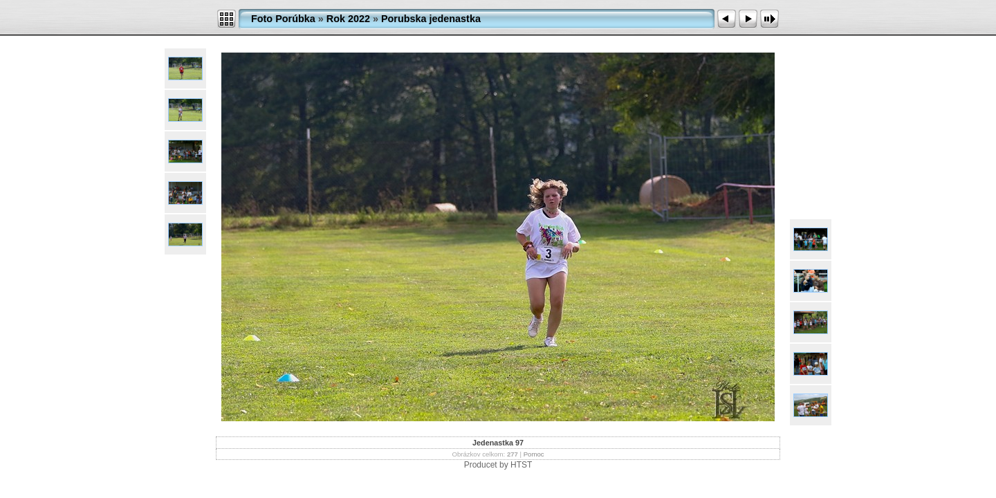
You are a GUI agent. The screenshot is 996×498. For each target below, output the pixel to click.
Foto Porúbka (283, 18)
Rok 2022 (348, 18)
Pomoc (534, 454)
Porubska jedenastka (431, 18)
